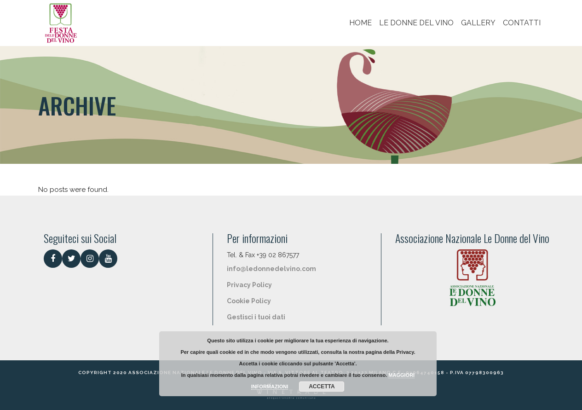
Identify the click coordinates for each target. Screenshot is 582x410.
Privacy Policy (249, 285)
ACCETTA (321, 386)
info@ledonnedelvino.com (271, 268)
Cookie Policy (249, 301)
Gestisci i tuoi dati (256, 317)
